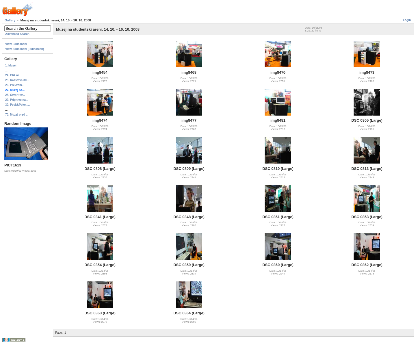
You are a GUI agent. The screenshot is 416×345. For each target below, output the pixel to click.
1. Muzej (10, 65)
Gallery (10, 20)
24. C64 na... (13, 75)
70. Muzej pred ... (16, 114)
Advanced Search (17, 34)
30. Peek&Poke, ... (17, 104)
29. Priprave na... (16, 99)
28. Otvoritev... (15, 95)
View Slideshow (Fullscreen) (24, 49)
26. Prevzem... (14, 85)
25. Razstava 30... (17, 80)
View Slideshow (16, 44)
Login (407, 20)
